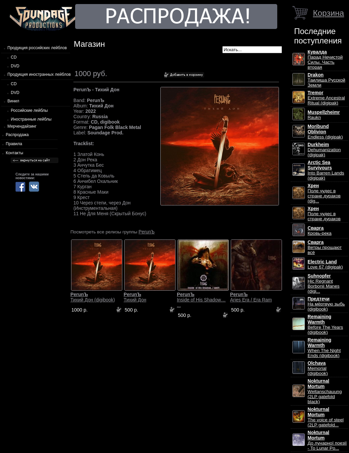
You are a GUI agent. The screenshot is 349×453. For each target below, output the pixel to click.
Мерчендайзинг (21, 126)
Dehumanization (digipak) (324, 149)
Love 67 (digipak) (325, 264)
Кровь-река (319, 231)
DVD (15, 66)
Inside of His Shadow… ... (201, 300)
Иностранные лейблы (31, 119)
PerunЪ (146, 231)
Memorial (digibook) (318, 368)
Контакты (14, 153)
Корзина (328, 13)
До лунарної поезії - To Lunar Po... (327, 440)
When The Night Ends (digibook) (324, 347)
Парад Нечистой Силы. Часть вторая (325, 60)
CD (14, 57)
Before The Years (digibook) (325, 324)
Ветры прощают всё (325, 247)
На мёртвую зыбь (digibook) (326, 304)
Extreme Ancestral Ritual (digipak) (326, 97)
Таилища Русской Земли (326, 80)
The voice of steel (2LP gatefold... (326, 417)
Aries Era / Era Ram (251, 297)
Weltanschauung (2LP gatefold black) (325, 391)
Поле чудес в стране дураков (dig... (324, 193)
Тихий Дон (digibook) (92, 297)
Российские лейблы (29, 110)
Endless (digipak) (325, 131)
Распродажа (17, 134)
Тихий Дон (135, 297)
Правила (14, 143)
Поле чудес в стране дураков (324, 213)
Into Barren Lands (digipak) (326, 170)
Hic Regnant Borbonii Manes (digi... (324, 283)
